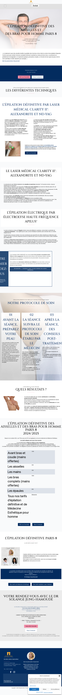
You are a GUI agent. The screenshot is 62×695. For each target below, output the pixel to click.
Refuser (44, 689)
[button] (59, 675)
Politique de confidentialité (48, 692)
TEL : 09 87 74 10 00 (8, 670)
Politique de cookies (39, 692)
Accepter (34, 689)
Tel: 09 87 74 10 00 (31, 72)
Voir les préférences (55, 689)
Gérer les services (33, 685)
